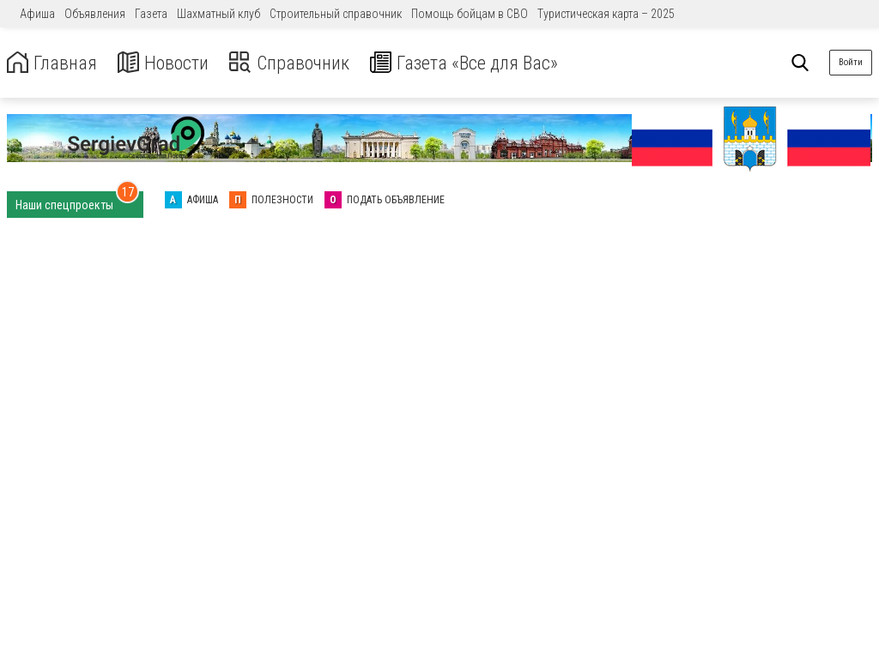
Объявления (94, 14)
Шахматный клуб (218, 14)
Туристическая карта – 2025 (606, 14)
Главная (54, 63)
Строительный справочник (336, 14)
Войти (851, 62)
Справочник (303, 63)
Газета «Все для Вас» (489, 63)
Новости (170, 63)
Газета (151, 14)
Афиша (37, 14)
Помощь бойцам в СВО (469, 14)
